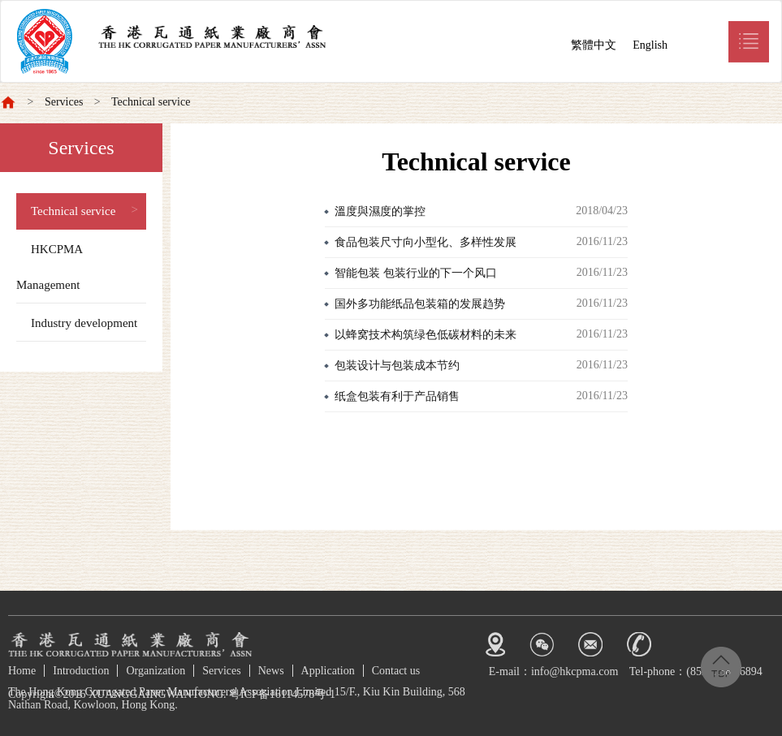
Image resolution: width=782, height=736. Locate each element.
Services (64, 102)
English (650, 45)
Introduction (81, 671)
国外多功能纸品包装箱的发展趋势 (420, 304)
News (271, 671)
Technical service (150, 102)
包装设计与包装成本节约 (397, 365)
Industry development (84, 322)
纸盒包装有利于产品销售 (397, 396)
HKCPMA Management (49, 267)
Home (22, 671)
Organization (155, 671)
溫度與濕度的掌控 (380, 211)
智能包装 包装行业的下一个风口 (416, 273)
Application (328, 671)
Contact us (396, 671)
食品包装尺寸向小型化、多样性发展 (425, 242)
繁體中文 (593, 45)
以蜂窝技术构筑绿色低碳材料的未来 (425, 335)
